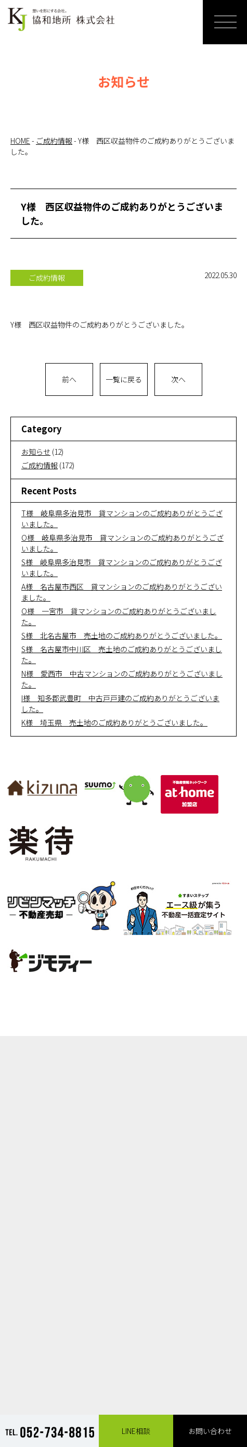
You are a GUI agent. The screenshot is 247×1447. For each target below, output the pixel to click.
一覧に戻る (124, 379)
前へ (69, 379)
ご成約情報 (39, 465)
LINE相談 (136, 1431)
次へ (178, 379)
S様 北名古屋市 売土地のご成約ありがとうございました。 (121, 635)
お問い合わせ (210, 1431)
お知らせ (35, 451)
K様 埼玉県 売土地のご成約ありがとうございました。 (114, 722)
